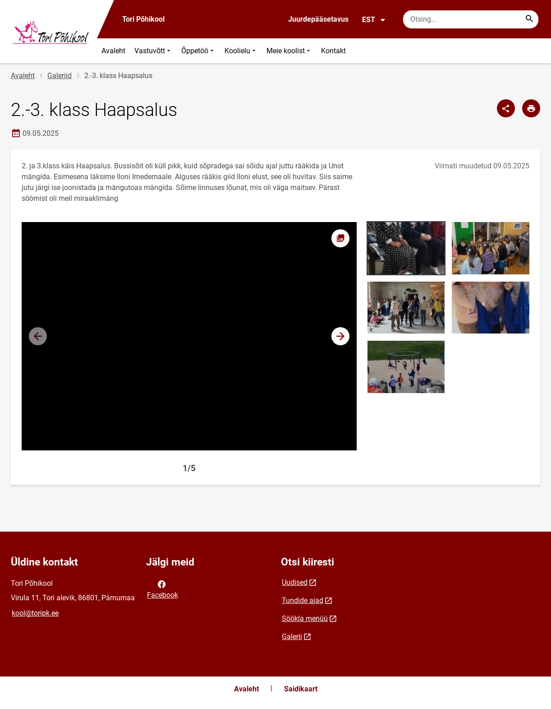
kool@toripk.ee (35, 613)
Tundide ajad (302, 600)
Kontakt (333, 50)
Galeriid (59, 75)
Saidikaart (300, 689)
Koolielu (241, 50)
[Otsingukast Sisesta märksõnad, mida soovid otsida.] (470, 19)
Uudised (295, 582)
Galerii (292, 636)
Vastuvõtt (153, 50)
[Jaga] (506, 108)
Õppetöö (198, 50)
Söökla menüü (305, 618)
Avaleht (113, 50)
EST (374, 19)
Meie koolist (289, 50)
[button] (340, 336)
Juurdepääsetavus (318, 19)
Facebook (162, 589)
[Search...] (529, 19)
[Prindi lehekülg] (531, 108)
